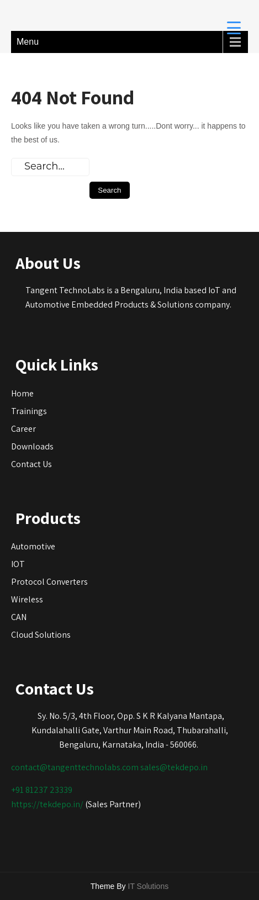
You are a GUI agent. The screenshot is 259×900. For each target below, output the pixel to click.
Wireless (27, 599)
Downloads (32, 446)
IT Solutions (148, 886)
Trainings (29, 411)
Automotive (33, 546)
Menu (28, 41)
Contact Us (31, 464)
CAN (19, 617)
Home (22, 393)
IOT (18, 564)
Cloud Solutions (41, 634)
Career (23, 429)
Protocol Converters (49, 581)
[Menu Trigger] (233, 27)
